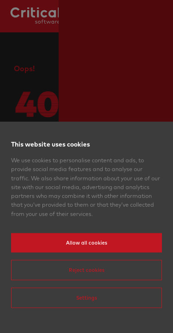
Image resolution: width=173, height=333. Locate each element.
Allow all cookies (86, 262)
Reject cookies (87, 289)
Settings (86, 317)
